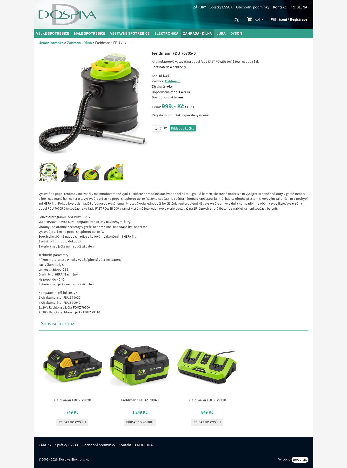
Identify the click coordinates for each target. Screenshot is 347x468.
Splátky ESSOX (221, 7)
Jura (221, 33)
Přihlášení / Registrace (289, 19)
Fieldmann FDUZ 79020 (72, 400)
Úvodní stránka (51, 43)
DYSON (236, 33)
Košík (254, 19)
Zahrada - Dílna (197, 33)
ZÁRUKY (199, 7)
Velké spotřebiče (52, 33)
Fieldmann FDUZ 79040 (140, 400)
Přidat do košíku (182, 129)
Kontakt (279, 7)
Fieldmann (172, 81)
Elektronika (166, 33)
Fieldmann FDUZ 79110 (207, 400)
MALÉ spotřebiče (89, 33)
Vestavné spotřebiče (130, 33)
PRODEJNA (298, 7)
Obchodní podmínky (252, 7)
